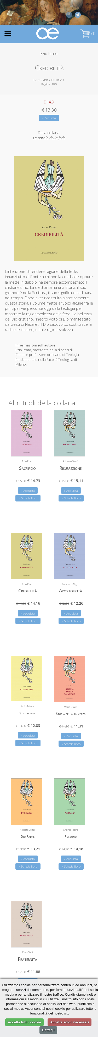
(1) (87, 33)
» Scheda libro (28, 498)
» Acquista (49, 118)
